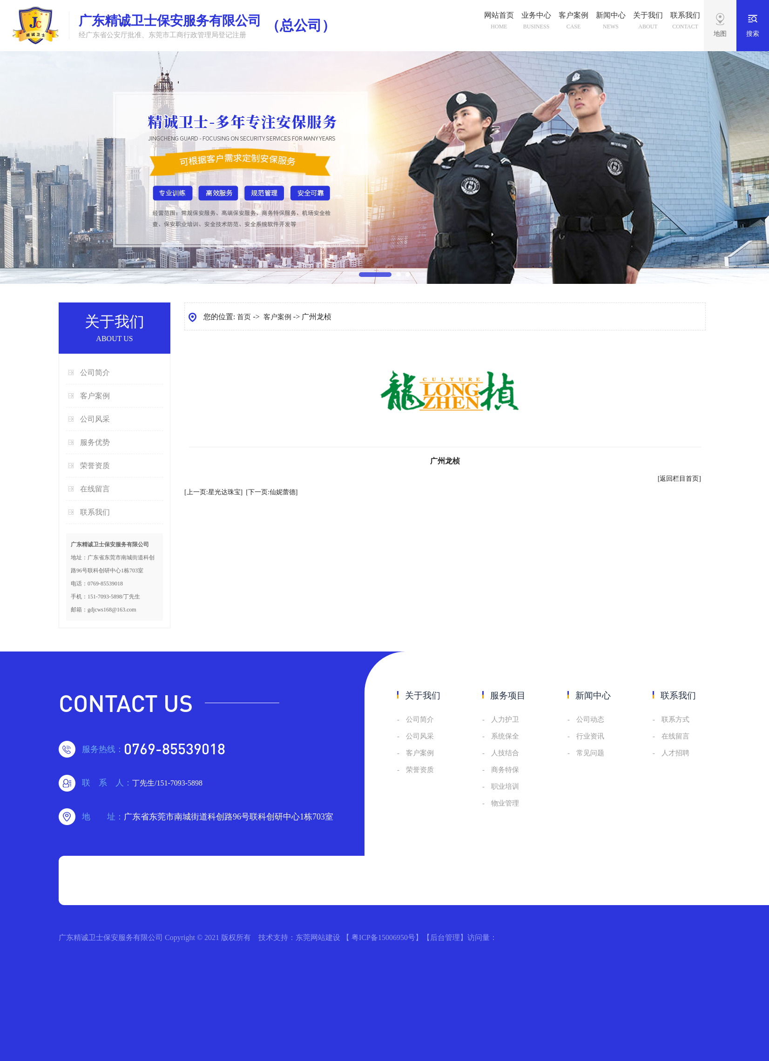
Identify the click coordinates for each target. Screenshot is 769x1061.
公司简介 (95, 372)
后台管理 (445, 937)
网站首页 (499, 22)
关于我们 (648, 22)
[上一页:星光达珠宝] (213, 492)
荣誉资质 (95, 466)
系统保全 (505, 736)
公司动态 (590, 719)
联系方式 (675, 719)
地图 (720, 33)
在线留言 (95, 489)
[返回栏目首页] (679, 478)
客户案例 (573, 22)
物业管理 (505, 803)
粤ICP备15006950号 (383, 937)
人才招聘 (675, 753)
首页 (244, 317)
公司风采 (95, 419)
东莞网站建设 (318, 937)
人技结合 (505, 753)
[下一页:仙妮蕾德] (271, 492)
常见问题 (590, 753)
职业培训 (505, 786)
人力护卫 (505, 719)
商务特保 (505, 769)
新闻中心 (610, 22)
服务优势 (95, 442)
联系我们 (685, 22)
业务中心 (536, 22)
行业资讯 (590, 736)
